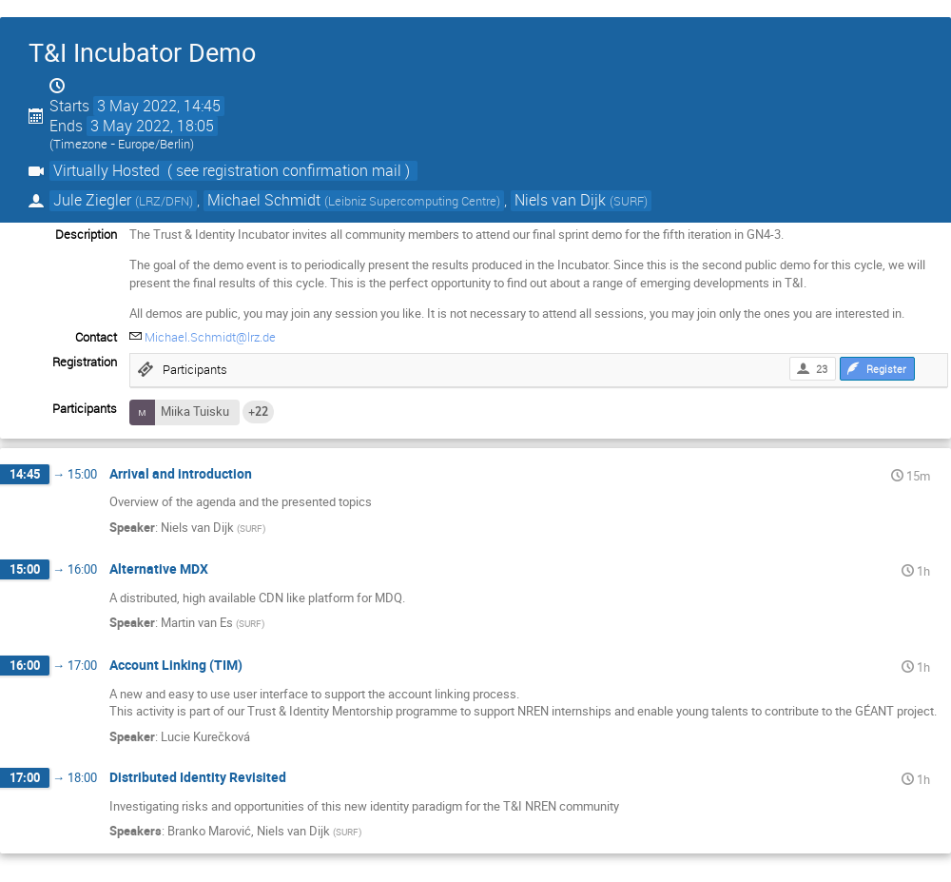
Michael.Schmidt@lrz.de (210, 336)
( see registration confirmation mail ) (288, 171)
